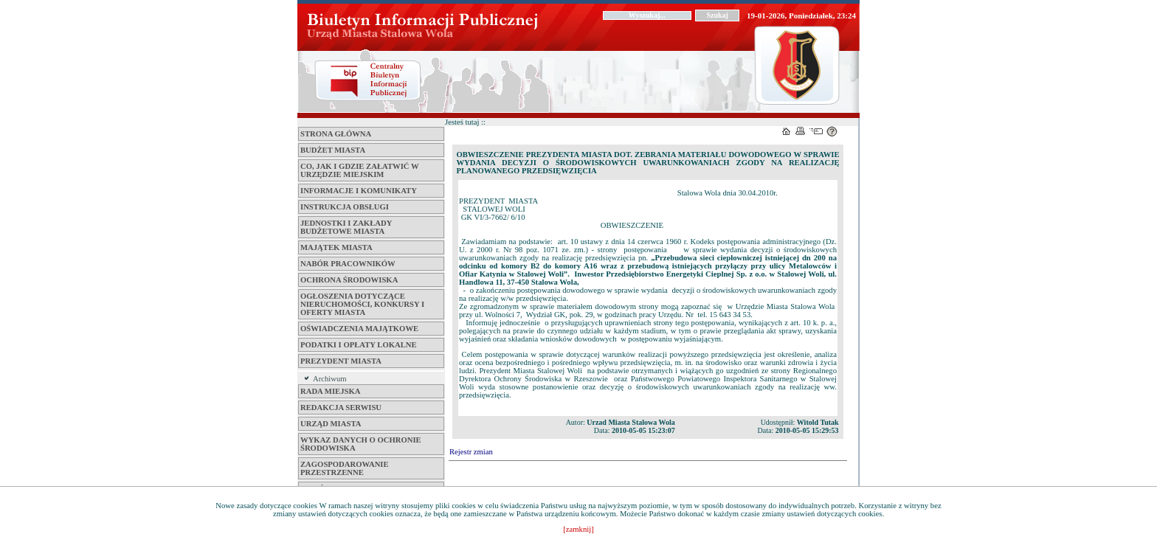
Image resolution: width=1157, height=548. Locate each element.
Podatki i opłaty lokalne (358, 345)
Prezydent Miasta (340, 361)
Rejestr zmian (471, 452)
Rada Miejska (330, 391)
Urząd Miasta (330, 424)
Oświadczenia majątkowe (359, 329)
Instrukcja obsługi (344, 207)
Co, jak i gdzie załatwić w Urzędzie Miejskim (359, 170)
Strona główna (335, 134)
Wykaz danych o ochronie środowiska (360, 444)
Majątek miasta (336, 247)
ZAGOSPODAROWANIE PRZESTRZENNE (344, 468)
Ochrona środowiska (349, 280)
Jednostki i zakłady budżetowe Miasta (346, 227)
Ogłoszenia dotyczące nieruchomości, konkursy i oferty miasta (362, 304)
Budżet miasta (332, 150)
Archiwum (330, 379)
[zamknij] (578, 529)
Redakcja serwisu (340, 407)
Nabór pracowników (348, 264)
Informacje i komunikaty (358, 191)
